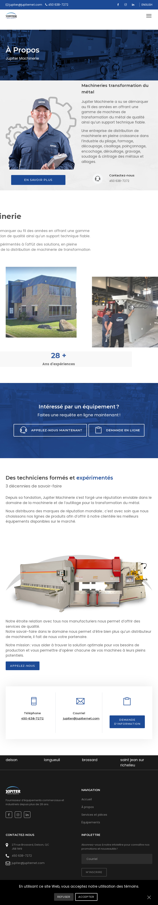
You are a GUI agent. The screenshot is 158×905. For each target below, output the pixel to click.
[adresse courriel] (116, 859)
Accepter (86, 896)
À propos (87, 807)
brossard (89, 759)
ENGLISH (147, 5)
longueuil (52, 759)
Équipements (90, 822)
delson (11, 759)
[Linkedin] (133, 5)
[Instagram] (126, 5)
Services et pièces (94, 815)
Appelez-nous (22, 665)
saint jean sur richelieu (132, 762)
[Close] (149, 897)
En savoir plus (38, 180)
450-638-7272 (32, 718)
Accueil (86, 799)
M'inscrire (94, 872)
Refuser (63, 896)
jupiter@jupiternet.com (81, 718)
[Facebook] (118, 5)
